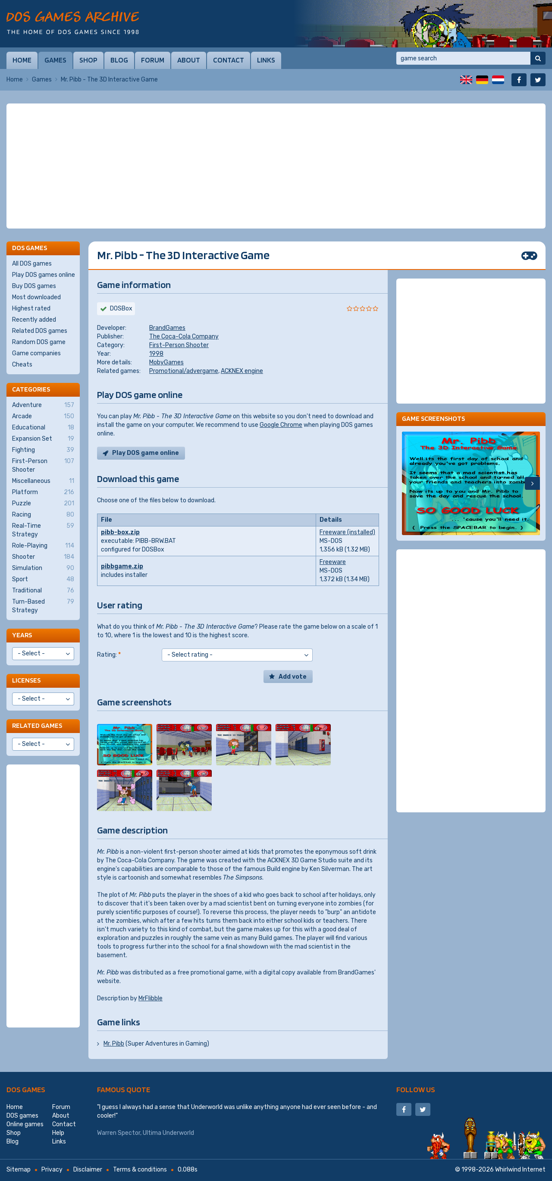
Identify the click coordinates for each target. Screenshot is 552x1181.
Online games (25, 1124)
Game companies (36, 353)
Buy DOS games (34, 286)
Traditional (43, 590)
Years (22, 635)
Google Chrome (281, 425)
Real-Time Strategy (43, 530)
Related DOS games (39, 331)
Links (266, 60)
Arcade (43, 416)
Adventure (43, 405)
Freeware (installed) (347, 532)
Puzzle (43, 503)
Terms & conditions (140, 1169)
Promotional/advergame (183, 371)
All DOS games (32, 263)
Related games (37, 725)
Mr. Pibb (114, 1043)
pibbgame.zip (122, 566)
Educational (43, 427)
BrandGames (167, 328)
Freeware (333, 562)
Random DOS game (39, 342)
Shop (88, 60)
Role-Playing (43, 546)
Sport (43, 579)
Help (58, 1133)
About (188, 60)
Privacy (52, 1169)
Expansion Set (43, 439)
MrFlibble (150, 998)
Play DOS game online (145, 453)
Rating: (109, 654)
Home (22, 60)
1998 (156, 353)
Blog (119, 60)
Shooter (43, 557)
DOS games (25, 1089)
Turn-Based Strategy (43, 606)
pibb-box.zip (120, 532)
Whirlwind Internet (520, 1169)
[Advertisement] (276, 166)
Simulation (43, 568)
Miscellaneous (43, 481)
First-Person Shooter (179, 345)
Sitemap (18, 1169)
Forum (152, 60)
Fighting (43, 450)
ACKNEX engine (242, 371)
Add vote (293, 676)
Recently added (34, 319)
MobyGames (166, 362)
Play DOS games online (43, 275)
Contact (228, 60)
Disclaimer (87, 1169)
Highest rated (31, 308)
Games (55, 60)
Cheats (22, 364)
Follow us (415, 1089)
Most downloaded (36, 297)
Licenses (26, 680)
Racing (43, 515)
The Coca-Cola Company (184, 336)
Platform (43, 492)
